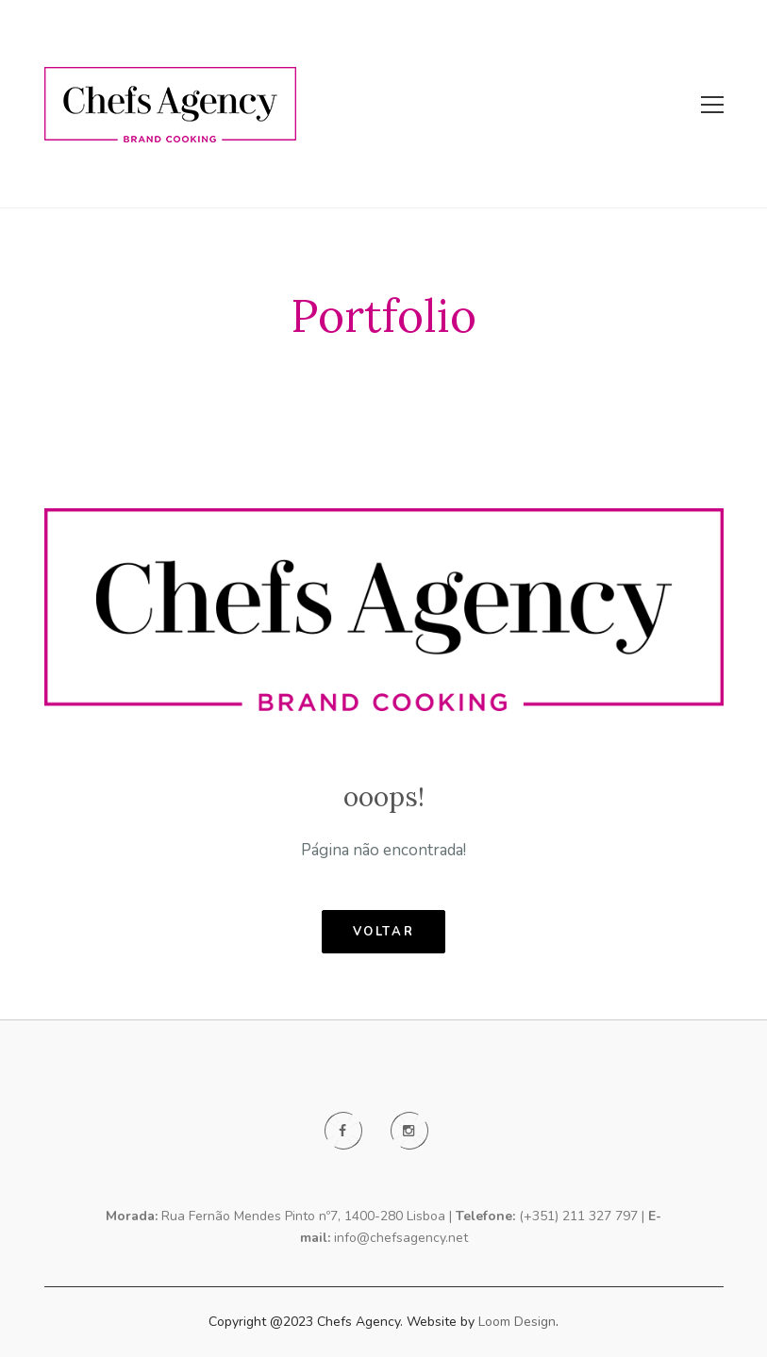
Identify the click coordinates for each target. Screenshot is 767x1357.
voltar (384, 931)
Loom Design (517, 1322)
